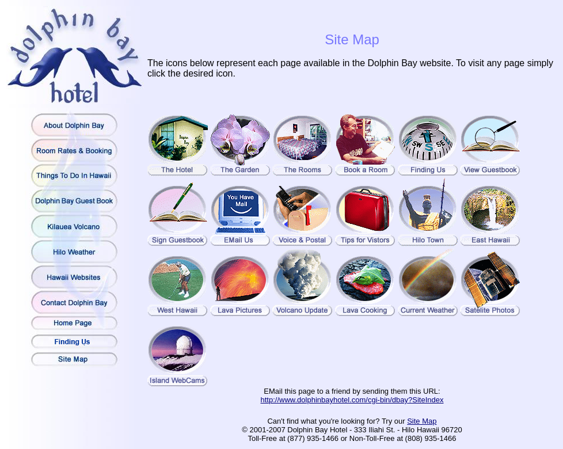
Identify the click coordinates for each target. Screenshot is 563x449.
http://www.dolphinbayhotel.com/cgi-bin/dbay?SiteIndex (352, 399)
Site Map (421, 421)
